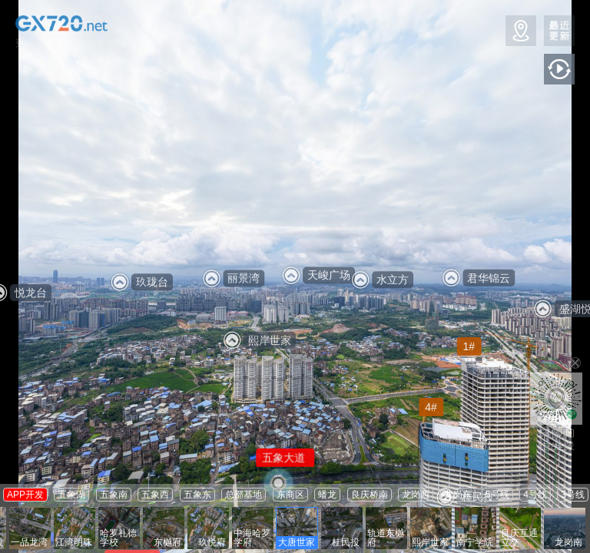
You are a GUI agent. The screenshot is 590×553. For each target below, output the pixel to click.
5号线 (497, 494)
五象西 (155, 494)
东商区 (290, 494)
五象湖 (71, 494)
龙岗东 (458, 494)
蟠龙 (327, 494)
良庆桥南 (369, 494)
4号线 (535, 494)
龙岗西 (415, 494)
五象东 (197, 494)
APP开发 (25, 494)
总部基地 (243, 494)
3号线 (573, 494)
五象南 (114, 494)
